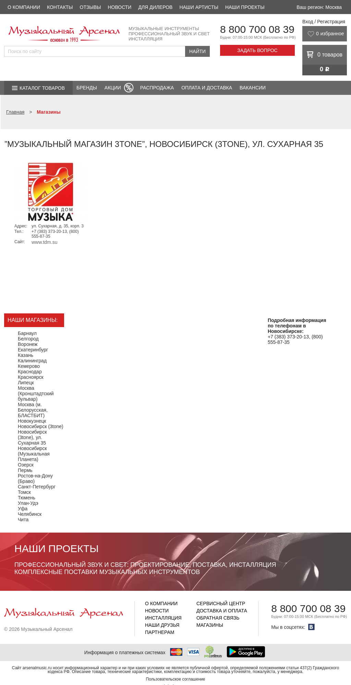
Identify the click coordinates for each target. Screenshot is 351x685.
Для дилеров (155, 7)
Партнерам (159, 632)
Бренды (86, 87)
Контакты (60, 7)
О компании (24, 7)
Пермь (25, 470)
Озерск (26, 465)
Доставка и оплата (221, 610)
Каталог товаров (42, 88)
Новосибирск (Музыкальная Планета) (34, 454)
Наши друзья (162, 625)
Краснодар (30, 371)
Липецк (26, 382)
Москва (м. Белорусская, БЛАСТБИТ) (33, 410)
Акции (113, 87)
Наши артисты (198, 7)
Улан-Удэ (28, 503)
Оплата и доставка (206, 87)
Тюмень (26, 497)
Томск (24, 492)
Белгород (28, 338)
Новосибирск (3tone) (40, 426)
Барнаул (27, 333)
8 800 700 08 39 (257, 29)
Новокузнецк (32, 421)
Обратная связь (217, 618)
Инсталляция (163, 618)
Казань (25, 355)
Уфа (22, 508)
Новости (119, 7)
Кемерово (29, 366)
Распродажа (157, 87)
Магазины (209, 625)
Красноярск (31, 377)
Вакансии (253, 87)
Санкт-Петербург (37, 486)
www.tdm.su (44, 242)
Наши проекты (245, 7)
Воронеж (27, 344)
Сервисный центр (220, 603)
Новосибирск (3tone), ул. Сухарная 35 (32, 437)
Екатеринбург (33, 349)
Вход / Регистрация (323, 21)
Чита (23, 519)
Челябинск (29, 514)
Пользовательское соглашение (175, 679)
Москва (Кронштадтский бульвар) (36, 393)
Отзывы (90, 7)
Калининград (32, 360)
